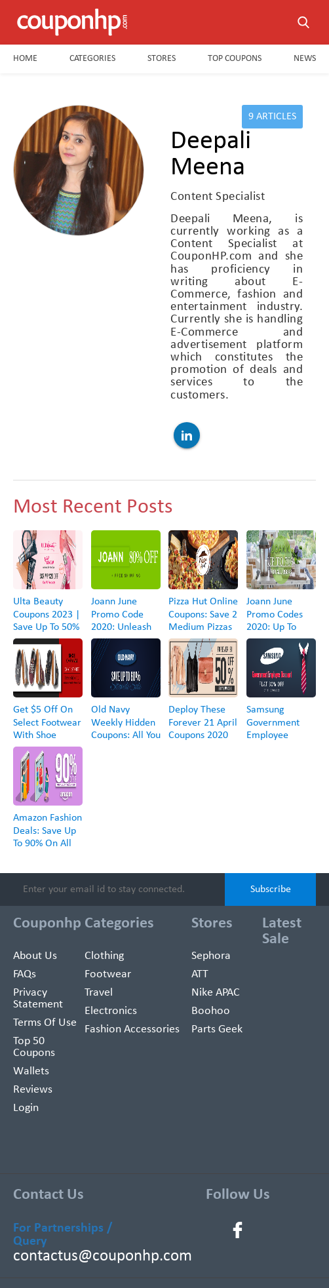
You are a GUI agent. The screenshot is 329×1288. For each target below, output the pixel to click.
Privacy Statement (38, 998)
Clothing (104, 956)
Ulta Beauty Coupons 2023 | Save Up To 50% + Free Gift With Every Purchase (47, 626)
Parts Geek (216, 1029)
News (305, 59)
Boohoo (210, 1011)
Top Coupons (234, 59)
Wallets (31, 1071)
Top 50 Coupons (34, 1047)
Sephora (211, 956)
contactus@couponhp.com (75, 1256)
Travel (99, 992)
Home (25, 59)
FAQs (24, 974)
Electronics (111, 1011)
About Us (35, 956)
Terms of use (45, 1023)
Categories (92, 59)
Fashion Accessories (132, 1029)
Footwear (108, 974)
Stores (161, 59)
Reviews (32, 1089)
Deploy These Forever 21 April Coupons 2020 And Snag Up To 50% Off (202, 735)
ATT (199, 974)
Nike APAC (215, 992)
